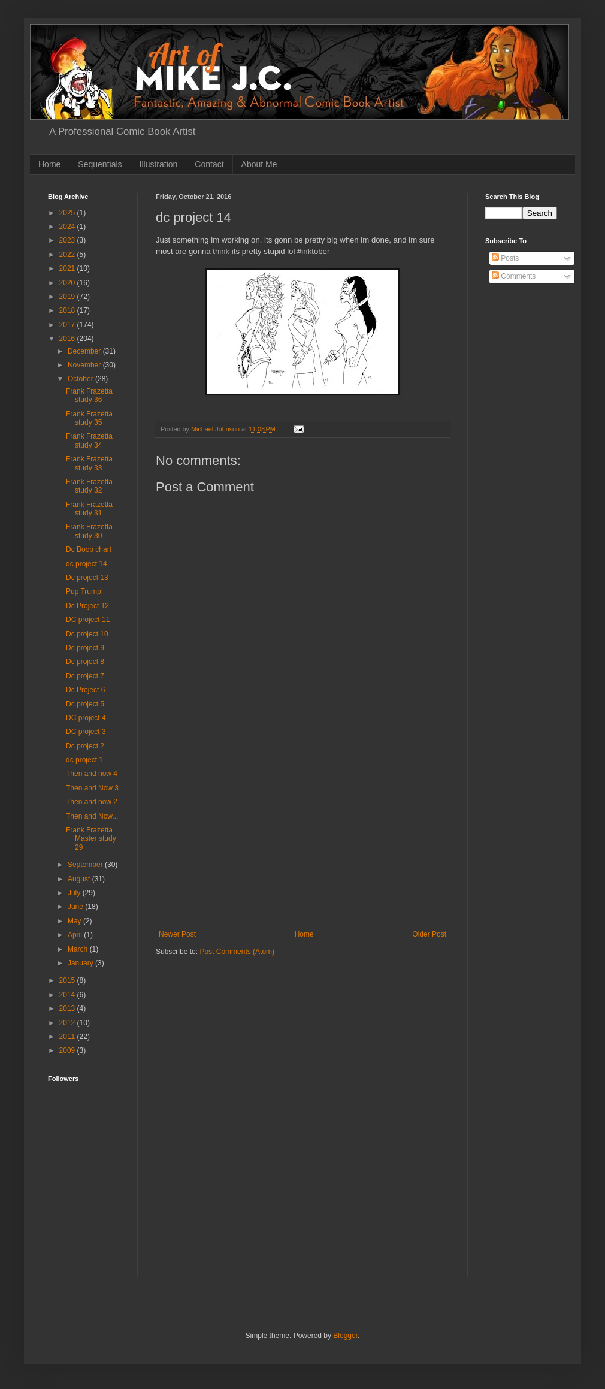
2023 (68, 240)
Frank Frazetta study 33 (89, 463)
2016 (68, 338)
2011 (68, 1036)
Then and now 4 (91, 773)
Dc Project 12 (87, 606)
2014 (68, 995)
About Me (259, 164)
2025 (68, 213)
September (86, 864)
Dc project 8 (85, 661)
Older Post (429, 934)
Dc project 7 (85, 676)
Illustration (159, 164)
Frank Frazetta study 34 (89, 440)
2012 (68, 1023)
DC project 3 (86, 731)
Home (49, 164)
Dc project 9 (85, 648)
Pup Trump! (84, 591)
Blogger (345, 1335)
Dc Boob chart (88, 549)
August (80, 879)
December (85, 351)
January (81, 963)
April (76, 935)
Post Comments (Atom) (236, 951)
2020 (68, 283)
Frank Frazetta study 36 (89, 395)
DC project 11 (88, 619)
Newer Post (177, 934)
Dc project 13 (87, 577)
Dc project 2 (85, 746)
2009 (68, 1050)
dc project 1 (84, 760)
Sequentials (100, 164)
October (81, 379)
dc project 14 (86, 564)
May (75, 921)
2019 (68, 296)
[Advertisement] (302, 840)
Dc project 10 (87, 634)
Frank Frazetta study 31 (89, 508)
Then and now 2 (91, 802)
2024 (68, 226)
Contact (209, 164)
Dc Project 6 (85, 690)
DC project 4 (86, 718)
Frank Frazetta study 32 (89, 486)
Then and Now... (92, 816)
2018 (68, 310)
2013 (68, 1008)
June (76, 906)
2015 (68, 980)
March (79, 949)
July (75, 893)
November (85, 365)
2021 (68, 268)
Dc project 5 (85, 704)
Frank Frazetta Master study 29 (91, 838)
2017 (68, 325)
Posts (505, 258)
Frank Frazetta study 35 (89, 418)
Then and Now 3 (92, 788)
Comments (514, 276)
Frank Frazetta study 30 (89, 531)
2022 (68, 254)
